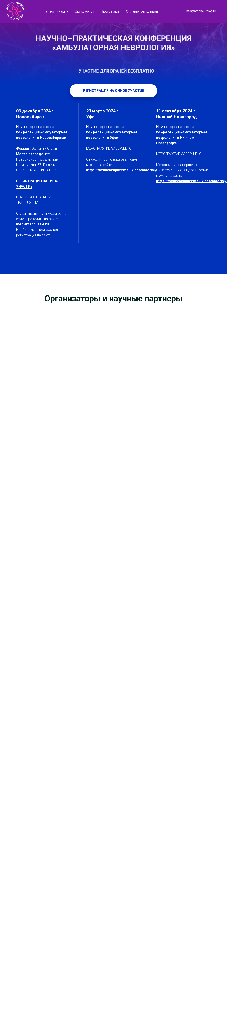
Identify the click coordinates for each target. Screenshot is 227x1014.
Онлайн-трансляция (142, 11)
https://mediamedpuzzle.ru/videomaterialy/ (122, 170)
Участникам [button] (55, 11)
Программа (110, 11)
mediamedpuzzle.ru (32, 224)
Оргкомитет (84, 11)
